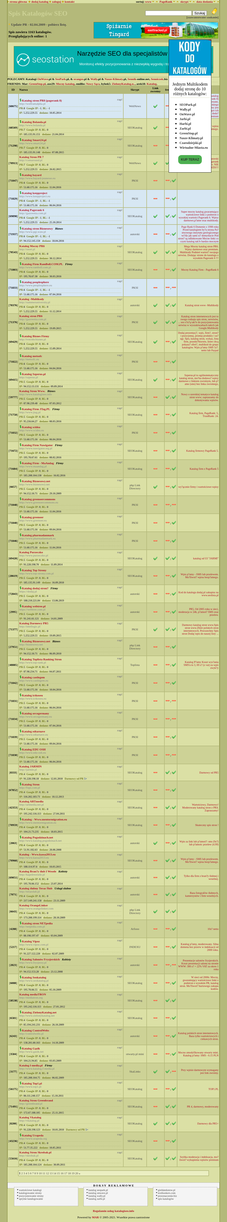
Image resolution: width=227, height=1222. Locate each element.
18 (69, 1173)
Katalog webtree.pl (34, 606)
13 (51, 1173)
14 (54, 1173)
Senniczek (157, 79)
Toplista (134, 664)
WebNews (135, 106)
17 (65, 1173)
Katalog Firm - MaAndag (38, 463)
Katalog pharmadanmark (38, 535)
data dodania (205, 1)
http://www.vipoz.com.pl (34, 944)
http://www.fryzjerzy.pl (32, 962)
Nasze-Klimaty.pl (191, 137)
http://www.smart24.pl (32, 143)
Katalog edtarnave (33, 731)
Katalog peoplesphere (35, 282)
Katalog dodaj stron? (35, 588)
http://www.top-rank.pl (32, 662)
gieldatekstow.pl (166, 1190)
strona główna (17, 1)
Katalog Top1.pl (32, 1083)
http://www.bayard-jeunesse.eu (37, 178)
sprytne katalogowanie (31, 1198)
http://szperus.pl (28, 377)
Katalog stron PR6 (30, 316)
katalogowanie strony (30, 1193)
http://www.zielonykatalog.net (37, 1015)
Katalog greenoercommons (38, 499)
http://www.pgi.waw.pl (32, 231)
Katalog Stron (31, 784)
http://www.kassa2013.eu (34, 857)
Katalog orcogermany (35, 713)
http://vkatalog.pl (29, 1120)
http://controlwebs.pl (31, 1033)
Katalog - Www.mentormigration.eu (44, 819)
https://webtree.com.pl (32, 609)
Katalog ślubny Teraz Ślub (35, 888)
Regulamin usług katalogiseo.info (113, 1210)
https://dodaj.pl (28, 591)
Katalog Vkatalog (30, 1117)
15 (58, 1173)
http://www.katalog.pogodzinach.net (40, 840)
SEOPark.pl (188, 103)
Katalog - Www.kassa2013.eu (37, 854)
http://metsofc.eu (29, 359)
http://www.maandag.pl (33, 466)
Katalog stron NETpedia (37, 923)
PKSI (135, 180)
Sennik (132, 79)
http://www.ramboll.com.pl (35, 267)
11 (43, 1173)
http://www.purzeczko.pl (33, 555)
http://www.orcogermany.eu (35, 716)
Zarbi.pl (185, 127)
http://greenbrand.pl (30, 1103)
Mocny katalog (65, 83)
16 (61, 1173)
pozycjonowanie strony (31, 1195)
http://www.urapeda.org (33, 1138)
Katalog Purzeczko (31, 552)
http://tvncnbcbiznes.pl (32, 339)
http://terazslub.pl (29, 891)
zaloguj (56, 1)
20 (76, 1173)
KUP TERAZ (190, 158)
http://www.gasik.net (31, 1051)
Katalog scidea (31, 427)
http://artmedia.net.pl (31, 804)
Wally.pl (185, 108)
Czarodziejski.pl (191, 141)
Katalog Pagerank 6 (31, 210)
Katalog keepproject (34, 193)
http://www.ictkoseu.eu (32, 698)
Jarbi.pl (185, 118)
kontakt (70, 1)
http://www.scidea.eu (31, 430)
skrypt (184, 1)
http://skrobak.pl (28, 1155)
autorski (134, 234)
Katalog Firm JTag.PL (36, 409)
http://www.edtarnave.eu (33, 734)
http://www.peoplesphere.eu (35, 285)
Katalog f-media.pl (31, 1065)
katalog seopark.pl (98, 1190)
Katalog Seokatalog (34, 977)
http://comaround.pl (30, 160)
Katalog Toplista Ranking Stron (42, 659)
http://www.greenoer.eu (33, 520)
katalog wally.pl (97, 1195)
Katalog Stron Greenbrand (36, 1100)
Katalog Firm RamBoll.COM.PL (42, 264)
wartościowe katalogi (30, 1190)
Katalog (151, 83)
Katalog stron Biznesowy (37, 228)
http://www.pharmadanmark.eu (37, 538)
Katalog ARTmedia (31, 801)
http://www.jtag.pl (30, 412)
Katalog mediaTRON (32, 994)
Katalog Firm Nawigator (37, 445)
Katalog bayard (32, 175)
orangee (78, 79)
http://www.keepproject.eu (34, 196)
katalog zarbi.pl (97, 1198)
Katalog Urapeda (32, 1135)
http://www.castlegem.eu (33, 680)
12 (47, 1173)
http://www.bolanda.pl (32, 125)
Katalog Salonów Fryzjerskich (41, 959)
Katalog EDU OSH (34, 749)
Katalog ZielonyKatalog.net (39, 1012)
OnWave (42, 79)
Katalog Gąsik (31, 1048)
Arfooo (135, 928)
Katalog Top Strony (34, 570)
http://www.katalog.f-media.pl (37, 1068)
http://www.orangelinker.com (36, 908)
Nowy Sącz (93, 83)
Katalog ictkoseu (32, 695)
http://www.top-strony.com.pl (36, 573)
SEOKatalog (135, 127)
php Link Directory (135, 486)
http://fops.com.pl (29, 787)
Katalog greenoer (32, 517)
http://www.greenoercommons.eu (38, 502)
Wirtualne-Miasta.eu (194, 146)
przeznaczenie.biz (167, 1195)
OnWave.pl (187, 113)
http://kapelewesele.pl (32, 874)
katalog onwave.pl (98, 1193)
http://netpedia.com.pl (32, 926)
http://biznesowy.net (31, 644)
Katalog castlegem (33, 677)
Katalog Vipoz (31, 941)
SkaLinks (135, 1071)
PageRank (165, 1)
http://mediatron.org (31, 997)
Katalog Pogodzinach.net (37, 837)
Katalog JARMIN (30, 766)
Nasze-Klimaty (113, 79)
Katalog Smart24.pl (34, 140)
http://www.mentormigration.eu (37, 822)
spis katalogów (166, 1198)
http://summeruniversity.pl (34, 302)
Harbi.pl (185, 122)
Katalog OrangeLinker (33, 905)
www (148, 1)
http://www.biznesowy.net (34, 484)
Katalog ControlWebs (35, 1030)
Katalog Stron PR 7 (31, 157)
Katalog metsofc (32, 356)
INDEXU (135, 946)
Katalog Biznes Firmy (35, 336)
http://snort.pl (27, 249)
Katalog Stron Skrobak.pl (35, 1152)
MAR (95, 1217)
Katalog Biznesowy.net (36, 481)
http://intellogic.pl (29, 626)
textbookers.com (167, 1193)
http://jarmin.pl (28, 769)
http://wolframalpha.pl (32, 103)
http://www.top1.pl (30, 1086)
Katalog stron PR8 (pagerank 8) (42, 100)
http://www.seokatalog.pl (34, 980)
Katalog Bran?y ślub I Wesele (37, 871)
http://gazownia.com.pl (32, 213)
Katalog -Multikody (31, 299)
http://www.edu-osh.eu (32, 752)
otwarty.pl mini (135, 1054)
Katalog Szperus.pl (34, 374)
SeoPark (60, 79)
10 (40, 1173)
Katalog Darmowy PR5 (33, 623)
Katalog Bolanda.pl (34, 122)
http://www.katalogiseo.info (35, 394)
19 (73, 1173)
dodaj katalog (38, 1)
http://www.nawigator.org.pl (35, 448)
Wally (94, 79)
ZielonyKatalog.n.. (123, 83)
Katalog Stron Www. (32, 391)
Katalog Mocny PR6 (32, 246)
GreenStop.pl (189, 132)
